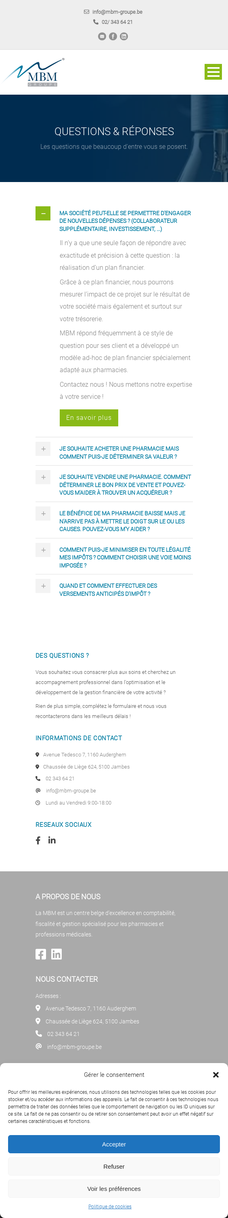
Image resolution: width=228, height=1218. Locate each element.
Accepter (114, 1144)
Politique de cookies (110, 1207)
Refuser (114, 1166)
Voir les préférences (114, 1188)
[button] (216, 1075)
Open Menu (213, 72)
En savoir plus (89, 418)
